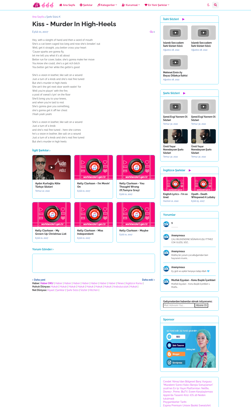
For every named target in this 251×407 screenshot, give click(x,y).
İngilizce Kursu (134, 283)
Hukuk (54, 286)
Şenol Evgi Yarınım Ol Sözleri (175, 118)
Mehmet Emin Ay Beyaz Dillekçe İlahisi (175, 74)
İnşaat (50, 290)
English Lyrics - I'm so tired (175, 196)
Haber (58, 283)
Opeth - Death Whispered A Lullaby (203, 196)
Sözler (84, 290)
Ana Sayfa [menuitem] (67, 5)
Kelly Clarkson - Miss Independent (90, 232)
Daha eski (147, 279)
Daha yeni (39, 279)
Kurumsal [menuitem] (130, 5)
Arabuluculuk (120, 286)
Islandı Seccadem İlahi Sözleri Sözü (173, 44)
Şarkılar (60, 290)
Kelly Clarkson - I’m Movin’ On (93, 185)
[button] (208, 5)
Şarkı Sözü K (53, 17)
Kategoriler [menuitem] (106, 5)
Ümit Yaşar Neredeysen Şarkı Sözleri (173, 149)
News (120, 283)
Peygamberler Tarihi (174, 402)
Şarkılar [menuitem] (86, 5)
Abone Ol (201, 305)
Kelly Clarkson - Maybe (133, 230)
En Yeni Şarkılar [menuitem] (156, 5)
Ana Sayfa (38, 17)
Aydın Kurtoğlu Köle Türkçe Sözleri (47, 185)
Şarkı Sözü (72, 290)
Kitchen (93, 290)
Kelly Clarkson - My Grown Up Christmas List (50, 232)
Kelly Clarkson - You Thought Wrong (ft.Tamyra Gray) (131, 187)
